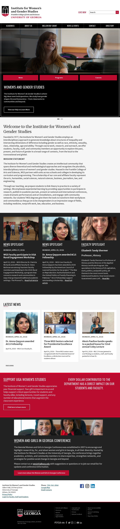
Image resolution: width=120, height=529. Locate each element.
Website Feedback (77, 514)
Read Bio (105, 278)
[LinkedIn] (81, 522)
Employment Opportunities (59, 515)
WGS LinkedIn (93, 486)
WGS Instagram (87, 486)
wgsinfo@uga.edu (41, 464)
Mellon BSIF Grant (49, 25)
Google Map (45, 488)
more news (10, 365)
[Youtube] (78, 522)
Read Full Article (31, 280)
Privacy (74, 512)
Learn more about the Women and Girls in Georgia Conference (41, 473)
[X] (69, 522)
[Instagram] (72, 522)
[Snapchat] (75, 522)
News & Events (73, 25)
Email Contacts (46, 490)
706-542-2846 (53, 485)
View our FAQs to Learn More (19, 110)
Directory (110, 25)
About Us (28, 25)
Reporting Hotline (93, 516)
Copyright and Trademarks (76, 508)
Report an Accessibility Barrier (94, 508)
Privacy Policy (7, 494)
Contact (92, 25)
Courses (98, 78)
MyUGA (58, 512)
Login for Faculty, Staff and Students (15, 497)
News (21, 78)
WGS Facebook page (82, 486)
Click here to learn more (16, 407)
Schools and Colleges (62, 508)
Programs (59, 78)
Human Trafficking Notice (93, 512)
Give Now (82, 12)
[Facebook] (66, 522)
